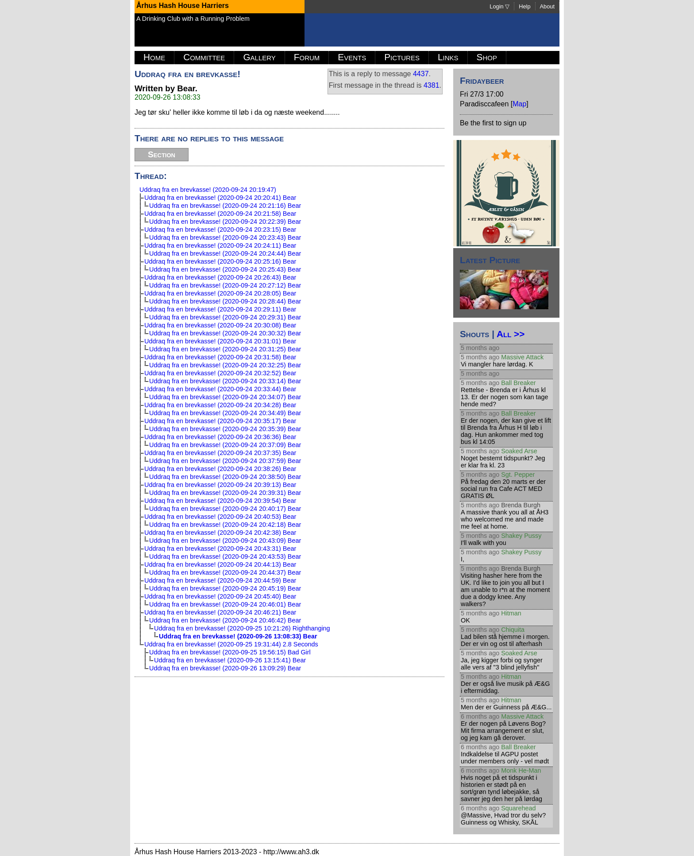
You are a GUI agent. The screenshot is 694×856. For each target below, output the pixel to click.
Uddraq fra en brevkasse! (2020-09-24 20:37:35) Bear (220, 452)
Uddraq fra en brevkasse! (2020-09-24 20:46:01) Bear (225, 604)
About (547, 6)
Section (161, 154)
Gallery (259, 57)
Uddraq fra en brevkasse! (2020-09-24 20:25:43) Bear (225, 269)
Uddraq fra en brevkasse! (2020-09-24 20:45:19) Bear (225, 588)
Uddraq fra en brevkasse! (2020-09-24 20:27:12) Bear (225, 285)
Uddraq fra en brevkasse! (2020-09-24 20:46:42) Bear (225, 620)
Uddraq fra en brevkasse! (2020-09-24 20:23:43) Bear (225, 237)
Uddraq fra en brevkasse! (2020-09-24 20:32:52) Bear (220, 373)
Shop (487, 57)
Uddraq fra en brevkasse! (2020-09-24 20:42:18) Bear (225, 524)
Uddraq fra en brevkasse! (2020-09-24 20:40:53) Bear (220, 516)
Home (154, 57)
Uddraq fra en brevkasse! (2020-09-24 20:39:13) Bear (220, 484)
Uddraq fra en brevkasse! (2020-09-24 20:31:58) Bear (220, 357)
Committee (204, 57)
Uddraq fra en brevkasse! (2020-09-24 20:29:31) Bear (225, 317)
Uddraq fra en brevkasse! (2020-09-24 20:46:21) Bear (220, 612)
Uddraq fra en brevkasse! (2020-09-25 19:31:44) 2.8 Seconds (231, 644)
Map (519, 104)
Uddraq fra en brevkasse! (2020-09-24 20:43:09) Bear (225, 540)
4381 (432, 85)
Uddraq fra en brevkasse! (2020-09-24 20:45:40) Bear (220, 596)
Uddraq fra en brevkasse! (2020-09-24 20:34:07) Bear (225, 397)
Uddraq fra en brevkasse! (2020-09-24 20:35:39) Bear (225, 428)
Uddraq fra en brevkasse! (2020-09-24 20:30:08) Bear (220, 325)
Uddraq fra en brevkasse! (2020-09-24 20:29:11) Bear (220, 309)
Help (524, 6)
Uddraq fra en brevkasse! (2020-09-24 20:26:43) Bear (220, 277)
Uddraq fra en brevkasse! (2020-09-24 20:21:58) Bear (220, 213)
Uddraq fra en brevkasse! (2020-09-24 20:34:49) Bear (225, 412)
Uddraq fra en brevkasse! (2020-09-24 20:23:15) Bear (220, 229)
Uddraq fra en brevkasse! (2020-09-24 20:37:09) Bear (225, 444)
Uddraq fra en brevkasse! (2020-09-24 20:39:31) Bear (225, 492)
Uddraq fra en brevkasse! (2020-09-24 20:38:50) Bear (225, 476)
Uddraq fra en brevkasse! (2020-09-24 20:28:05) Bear (220, 293)
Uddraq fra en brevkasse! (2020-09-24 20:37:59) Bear (225, 460)
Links (448, 57)
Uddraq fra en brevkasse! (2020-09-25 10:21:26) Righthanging (242, 628)
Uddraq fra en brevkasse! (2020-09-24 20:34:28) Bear (220, 405)
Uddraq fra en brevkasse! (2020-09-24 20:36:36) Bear (220, 436)
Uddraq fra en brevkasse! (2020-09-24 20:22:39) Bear (225, 221)
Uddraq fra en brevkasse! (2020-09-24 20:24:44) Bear (225, 253)
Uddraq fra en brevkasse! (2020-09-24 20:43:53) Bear (225, 556)
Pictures (402, 57)
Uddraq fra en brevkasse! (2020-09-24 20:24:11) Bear (220, 245)
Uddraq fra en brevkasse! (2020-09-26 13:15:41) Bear (230, 660)
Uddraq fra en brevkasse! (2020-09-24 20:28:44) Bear (225, 301)
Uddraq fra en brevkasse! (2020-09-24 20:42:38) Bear (220, 532)
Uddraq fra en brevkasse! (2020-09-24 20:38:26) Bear (220, 468)
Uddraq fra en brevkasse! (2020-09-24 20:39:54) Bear (220, 500)
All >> (510, 334)
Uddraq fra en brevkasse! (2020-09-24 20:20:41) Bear (220, 197)
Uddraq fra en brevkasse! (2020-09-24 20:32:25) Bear (225, 365)
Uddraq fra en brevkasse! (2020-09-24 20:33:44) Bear (220, 389)
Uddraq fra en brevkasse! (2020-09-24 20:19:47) (207, 189)
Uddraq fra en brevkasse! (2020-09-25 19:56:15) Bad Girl (230, 652)
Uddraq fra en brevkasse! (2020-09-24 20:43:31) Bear (220, 548)
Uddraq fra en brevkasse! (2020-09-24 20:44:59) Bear (220, 580)
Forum (307, 57)
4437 (421, 74)
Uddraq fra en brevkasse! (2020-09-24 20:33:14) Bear (225, 381)
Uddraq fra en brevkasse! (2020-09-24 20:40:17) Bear (225, 508)
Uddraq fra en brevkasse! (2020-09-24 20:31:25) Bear (225, 349)
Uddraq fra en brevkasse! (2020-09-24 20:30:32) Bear (225, 333)
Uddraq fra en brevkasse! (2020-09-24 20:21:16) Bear (225, 205)
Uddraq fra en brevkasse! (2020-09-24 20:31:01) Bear (220, 341)
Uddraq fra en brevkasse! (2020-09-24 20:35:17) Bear (220, 420)
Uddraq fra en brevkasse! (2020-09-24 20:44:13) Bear (220, 564)
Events (352, 57)
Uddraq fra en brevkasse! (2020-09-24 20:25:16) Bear (220, 261)
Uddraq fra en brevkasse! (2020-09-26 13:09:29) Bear (225, 668)
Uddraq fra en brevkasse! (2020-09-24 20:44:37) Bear (225, 572)
